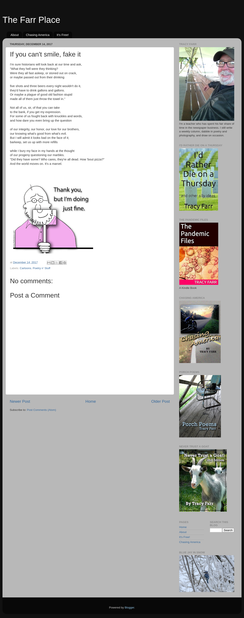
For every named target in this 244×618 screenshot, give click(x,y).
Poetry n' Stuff (41, 268)
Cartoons (25, 268)
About (15, 35)
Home (90, 401)
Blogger (129, 607)
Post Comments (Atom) (41, 409)
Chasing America (37, 35)
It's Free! (63, 35)
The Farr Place (31, 20)
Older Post (160, 401)
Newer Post (20, 401)
